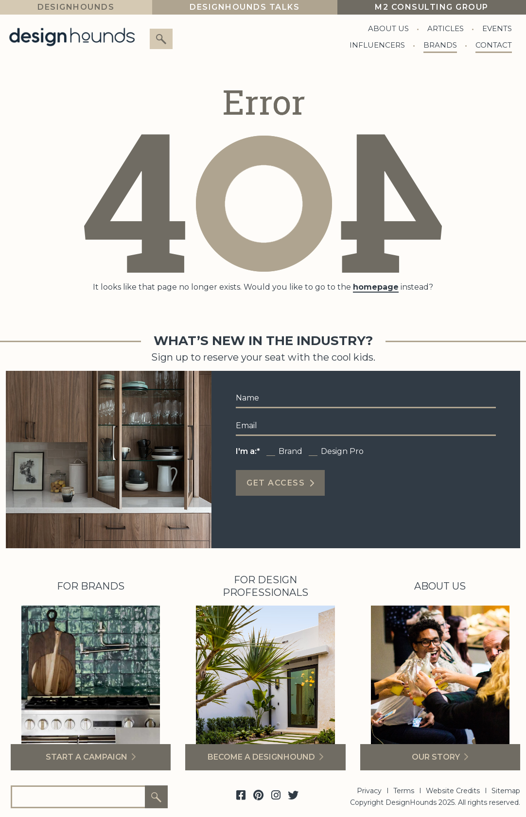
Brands (440, 45)
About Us (388, 28)
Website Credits (453, 790)
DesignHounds (75, 7)
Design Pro (342, 451)
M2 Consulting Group (432, 7)
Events (497, 28)
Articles (445, 28)
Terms (403, 790)
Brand (290, 451)
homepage (376, 287)
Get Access (275, 482)
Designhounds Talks (244, 7)
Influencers (377, 45)
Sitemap (505, 790)
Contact (493, 45)
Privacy (369, 790)
